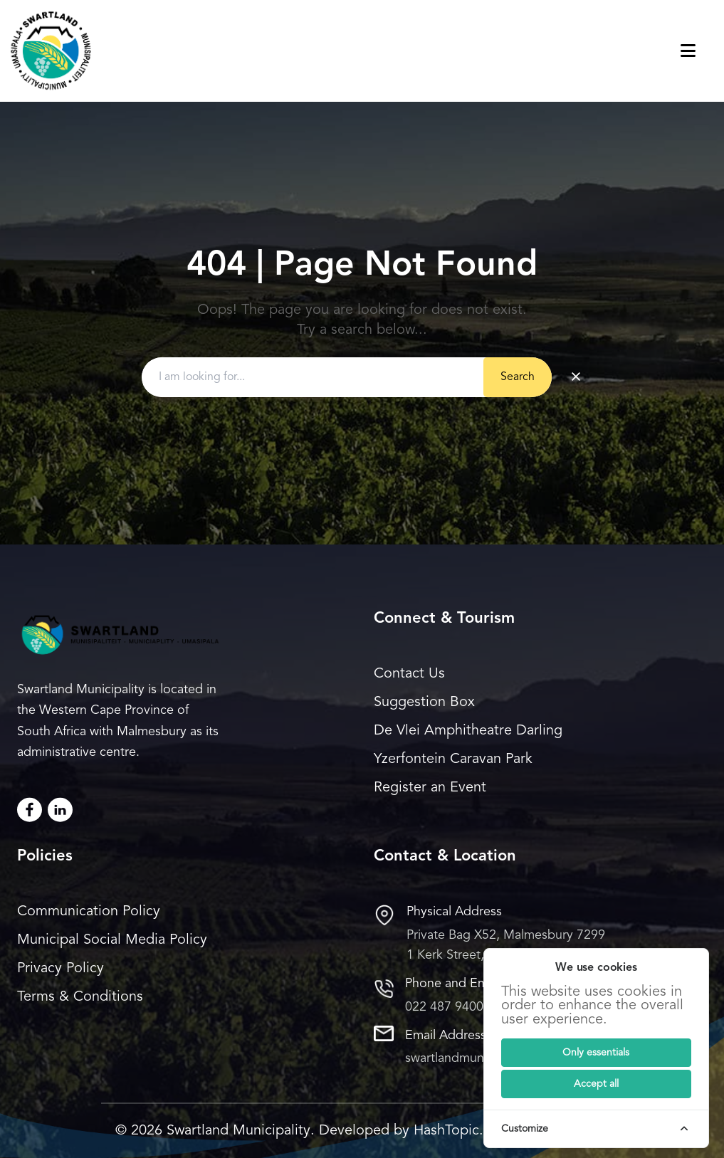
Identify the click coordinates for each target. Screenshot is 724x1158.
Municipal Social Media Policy (112, 940)
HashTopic (446, 1131)
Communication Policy (88, 912)
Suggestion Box (424, 702)
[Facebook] (29, 809)
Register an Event (430, 788)
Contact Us (409, 674)
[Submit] (596, 1052)
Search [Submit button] (517, 377)
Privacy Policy (60, 969)
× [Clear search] (576, 377)
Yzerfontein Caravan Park (453, 759)
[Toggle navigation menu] (702, 51)
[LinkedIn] (60, 809)
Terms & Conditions (80, 997)
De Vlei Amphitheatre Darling (468, 731)
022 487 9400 (444, 1007)
